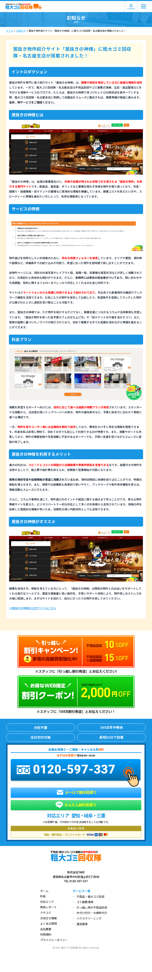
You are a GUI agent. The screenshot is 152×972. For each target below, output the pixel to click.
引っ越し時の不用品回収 (92, 907)
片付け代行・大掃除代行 (92, 913)
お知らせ (21, 31)
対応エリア (47, 901)
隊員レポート (48, 907)
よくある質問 (48, 923)
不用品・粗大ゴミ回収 (90, 896)
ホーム (9, 31)
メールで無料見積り (76, 792)
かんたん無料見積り (76, 805)
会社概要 (45, 929)
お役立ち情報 (48, 918)
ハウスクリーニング (89, 918)
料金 (43, 896)
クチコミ (45, 912)
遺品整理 (82, 924)
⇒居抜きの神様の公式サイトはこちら (32, 608)
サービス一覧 (81, 891)
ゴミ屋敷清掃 (85, 902)
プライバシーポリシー (54, 940)
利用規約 (45, 934)
